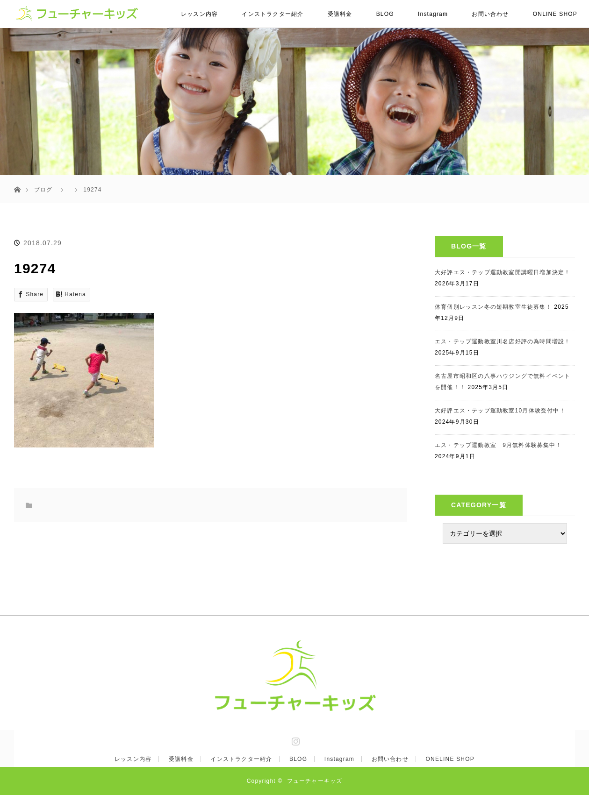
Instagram (433, 14)
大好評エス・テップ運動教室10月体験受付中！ (500, 410)
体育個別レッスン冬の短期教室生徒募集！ (493, 307)
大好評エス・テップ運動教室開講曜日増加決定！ (502, 272)
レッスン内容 (199, 14)
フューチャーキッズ (315, 781)
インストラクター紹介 (272, 14)
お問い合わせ (490, 14)
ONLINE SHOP (555, 14)
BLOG (385, 14)
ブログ (43, 189)
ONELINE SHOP (450, 759)
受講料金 (340, 14)
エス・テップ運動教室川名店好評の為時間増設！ (502, 341)
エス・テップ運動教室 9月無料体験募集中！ (498, 445)
